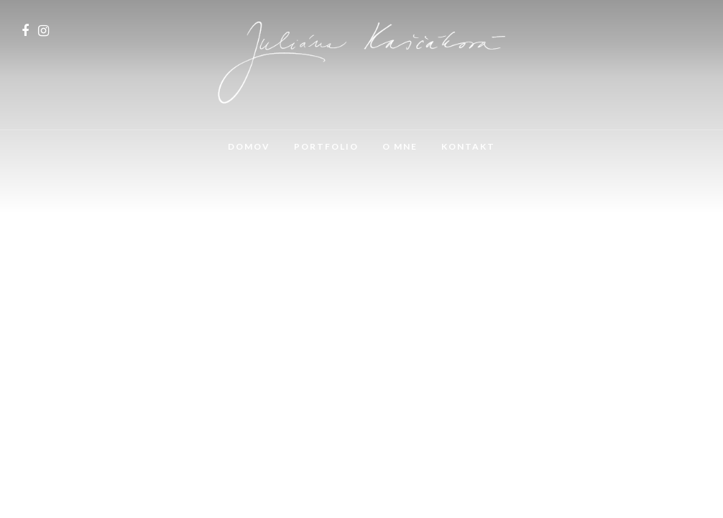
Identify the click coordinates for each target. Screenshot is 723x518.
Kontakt (468, 146)
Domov (249, 146)
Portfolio (326, 146)
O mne (400, 146)
